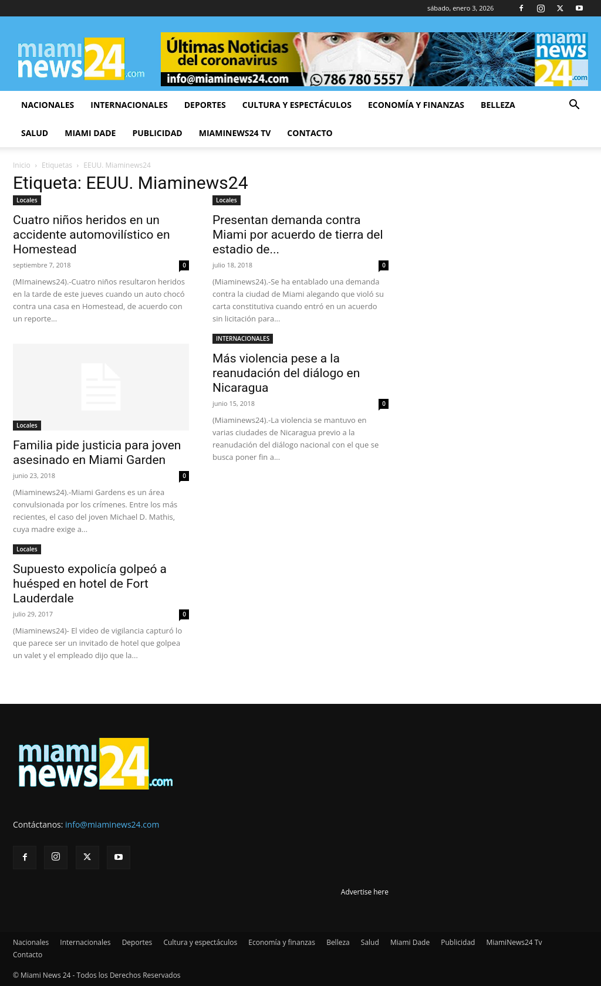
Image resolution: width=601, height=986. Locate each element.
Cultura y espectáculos (297, 104)
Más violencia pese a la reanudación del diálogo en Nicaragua (286, 373)
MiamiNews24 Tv (235, 132)
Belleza (498, 104)
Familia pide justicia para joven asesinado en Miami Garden (97, 452)
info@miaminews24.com (112, 824)
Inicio (22, 165)
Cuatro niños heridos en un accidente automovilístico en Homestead (91, 234)
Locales (27, 200)
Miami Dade (90, 132)
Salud (34, 132)
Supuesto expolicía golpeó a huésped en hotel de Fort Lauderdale (90, 583)
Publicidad (157, 132)
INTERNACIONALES (242, 338)
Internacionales (128, 104)
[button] (574, 105)
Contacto (309, 132)
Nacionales (47, 104)
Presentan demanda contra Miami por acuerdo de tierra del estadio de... (297, 234)
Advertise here (365, 892)
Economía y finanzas (416, 104)
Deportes (205, 104)
